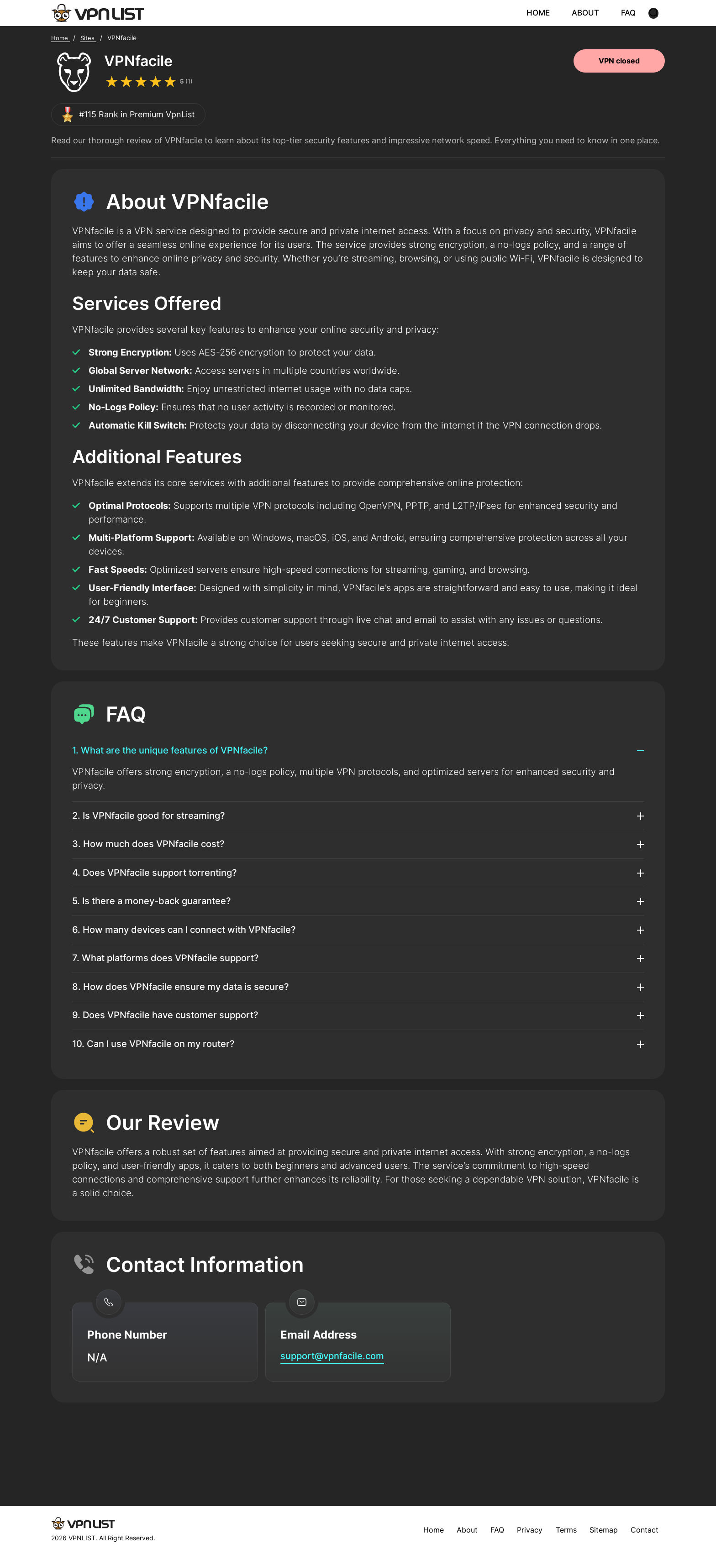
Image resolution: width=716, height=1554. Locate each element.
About (451, 1529)
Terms (558, 1529)
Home (415, 1529)
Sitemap (598, 1529)
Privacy (518, 1529)
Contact (642, 1529)
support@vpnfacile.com (343, 1417)
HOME (547, 13)
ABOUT (592, 13)
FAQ (633, 13)
